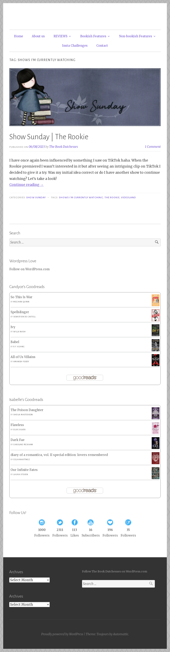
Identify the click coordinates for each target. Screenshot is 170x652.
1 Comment (153, 147)
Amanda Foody (21, 362)
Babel (15, 342)
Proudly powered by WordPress (62, 634)
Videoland (128, 197)
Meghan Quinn (21, 302)
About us (38, 36)
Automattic (120, 634)
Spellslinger (20, 312)
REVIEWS (60, 36)
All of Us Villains (23, 357)
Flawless (17, 425)
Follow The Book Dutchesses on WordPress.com (114, 571)
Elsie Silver (19, 430)
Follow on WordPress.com (29, 269)
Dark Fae (17, 440)
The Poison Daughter (27, 410)
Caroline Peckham (23, 445)
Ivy (13, 327)
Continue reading (26, 184)
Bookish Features (93, 36)
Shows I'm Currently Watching (81, 197)
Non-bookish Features (135, 36)
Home (18, 36)
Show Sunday (36, 197)
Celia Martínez (21, 460)
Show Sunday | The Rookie (48, 137)
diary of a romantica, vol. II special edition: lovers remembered (59, 455)
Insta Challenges (75, 45)
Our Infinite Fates (24, 470)
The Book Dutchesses (63, 147)
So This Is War (21, 297)
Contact (102, 45)
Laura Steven (20, 474)
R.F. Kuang (18, 347)
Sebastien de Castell (24, 317)
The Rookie (112, 197)
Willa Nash (19, 332)
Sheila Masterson (23, 415)
